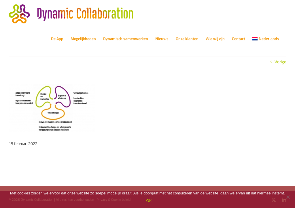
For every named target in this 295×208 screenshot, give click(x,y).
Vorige (280, 61)
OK (149, 200)
